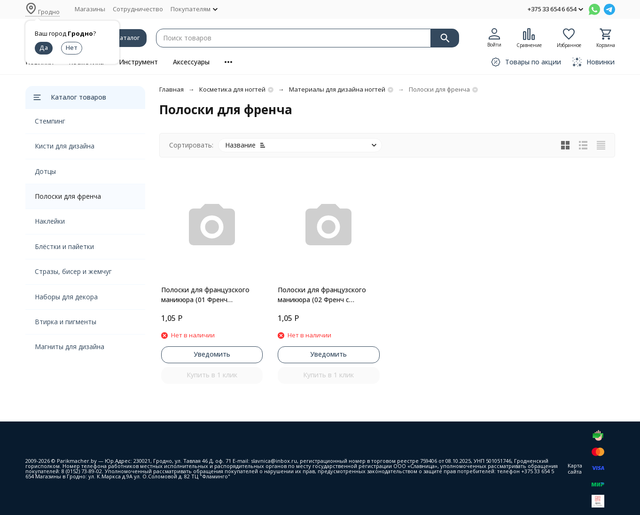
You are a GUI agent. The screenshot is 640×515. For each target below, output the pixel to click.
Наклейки (50, 221)
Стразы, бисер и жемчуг (73, 271)
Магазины (90, 9)
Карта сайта (575, 468)
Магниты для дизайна (69, 346)
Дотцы (45, 171)
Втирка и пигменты (65, 321)
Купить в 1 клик (212, 374)
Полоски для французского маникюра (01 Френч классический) (205, 294)
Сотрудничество (138, 9)
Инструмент (138, 61)
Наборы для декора (66, 296)
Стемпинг (50, 121)
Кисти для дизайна (64, 145)
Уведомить (212, 354)
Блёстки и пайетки (64, 246)
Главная (171, 89)
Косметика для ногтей (232, 89)
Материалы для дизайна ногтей (337, 89)
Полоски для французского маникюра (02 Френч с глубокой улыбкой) (322, 294)
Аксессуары (191, 61)
